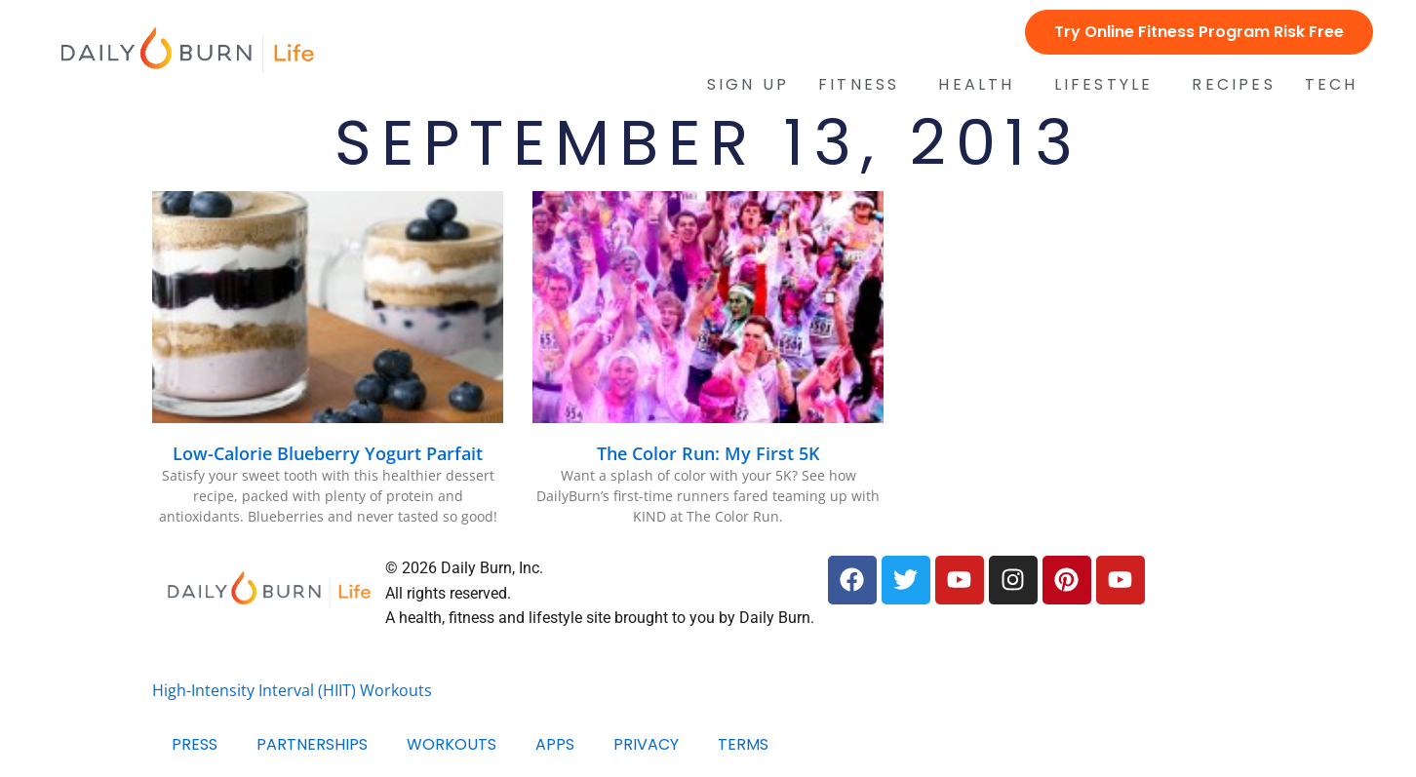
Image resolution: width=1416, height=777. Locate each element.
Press (194, 744)
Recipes (1233, 85)
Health (981, 85)
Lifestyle (1108, 85)
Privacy (646, 744)
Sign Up (748, 85)
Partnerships (312, 744)
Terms (743, 744)
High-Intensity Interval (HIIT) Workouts (292, 690)
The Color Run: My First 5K (708, 453)
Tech (1336, 85)
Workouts (451, 744)
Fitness (863, 85)
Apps (554, 744)
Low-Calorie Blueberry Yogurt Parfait (328, 453)
